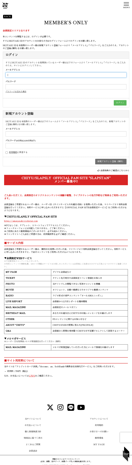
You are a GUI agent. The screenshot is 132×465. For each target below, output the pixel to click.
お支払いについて (33, 425)
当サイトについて (33, 419)
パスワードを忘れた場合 (16, 92)
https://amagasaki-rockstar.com (21, 221)
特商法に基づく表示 (33, 438)
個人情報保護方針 (33, 432)
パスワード (11, 82)
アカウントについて (99, 419)
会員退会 (33, 451)
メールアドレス (13, 70)
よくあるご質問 (33, 444)
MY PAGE (99, 444)
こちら (32, 376)
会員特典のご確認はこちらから (114, 171)
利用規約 (13, 152)
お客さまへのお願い (99, 432)
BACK (7, 16)
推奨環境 (99, 438)
